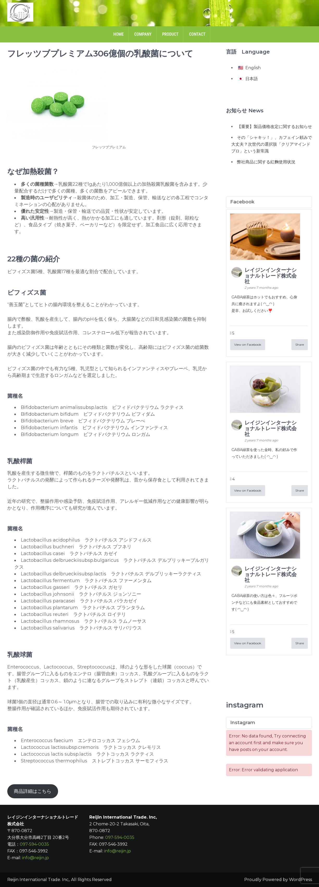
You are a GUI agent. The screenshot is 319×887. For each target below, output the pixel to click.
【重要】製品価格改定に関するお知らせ (274, 126)
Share (299, 344)
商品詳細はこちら (32, 791)
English (253, 67)
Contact (197, 34)
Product (170, 34)
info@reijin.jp (35, 857)
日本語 (251, 78)
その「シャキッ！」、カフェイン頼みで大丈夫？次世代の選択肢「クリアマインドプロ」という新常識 (271, 144)
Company (142, 34)
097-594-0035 (34, 844)
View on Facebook (247, 344)
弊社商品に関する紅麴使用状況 (266, 161)
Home (118, 34)
